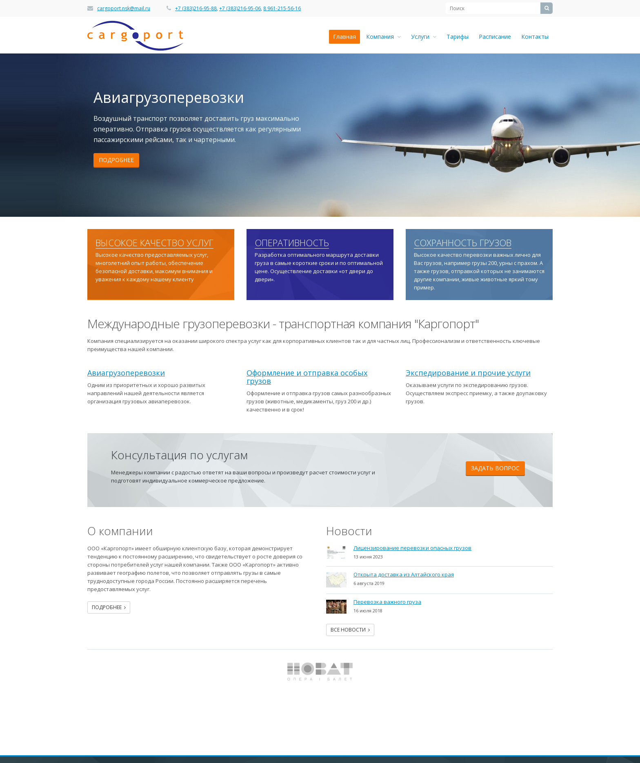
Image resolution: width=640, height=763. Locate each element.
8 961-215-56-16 (282, 8)
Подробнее (116, 160)
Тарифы (458, 36)
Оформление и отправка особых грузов (307, 377)
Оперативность (292, 243)
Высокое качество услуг (154, 243)
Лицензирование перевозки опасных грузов (412, 548)
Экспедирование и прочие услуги (468, 373)
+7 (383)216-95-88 (196, 8)
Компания (383, 36)
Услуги (423, 36)
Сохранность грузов (462, 243)
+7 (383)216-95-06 (240, 8)
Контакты (535, 36)
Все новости (350, 629)
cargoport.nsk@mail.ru (123, 8)
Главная (344, 36)
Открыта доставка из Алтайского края (403, 574)
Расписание (495, 36)
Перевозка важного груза (387, 601)
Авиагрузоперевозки (126, 373)
